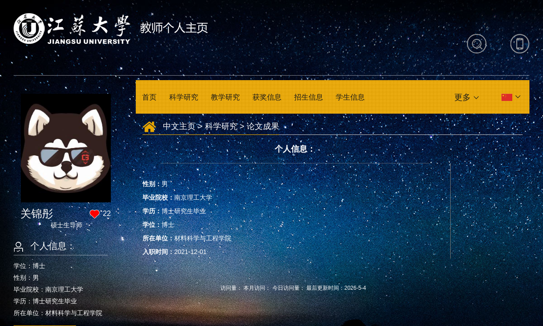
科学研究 (183, 97)
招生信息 (308, 97)
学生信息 (350, 97)
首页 (149, 97)
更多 (462, 97)
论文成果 (263, 126)
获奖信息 (266, 97)
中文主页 (179, 126)
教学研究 (225, 97)
